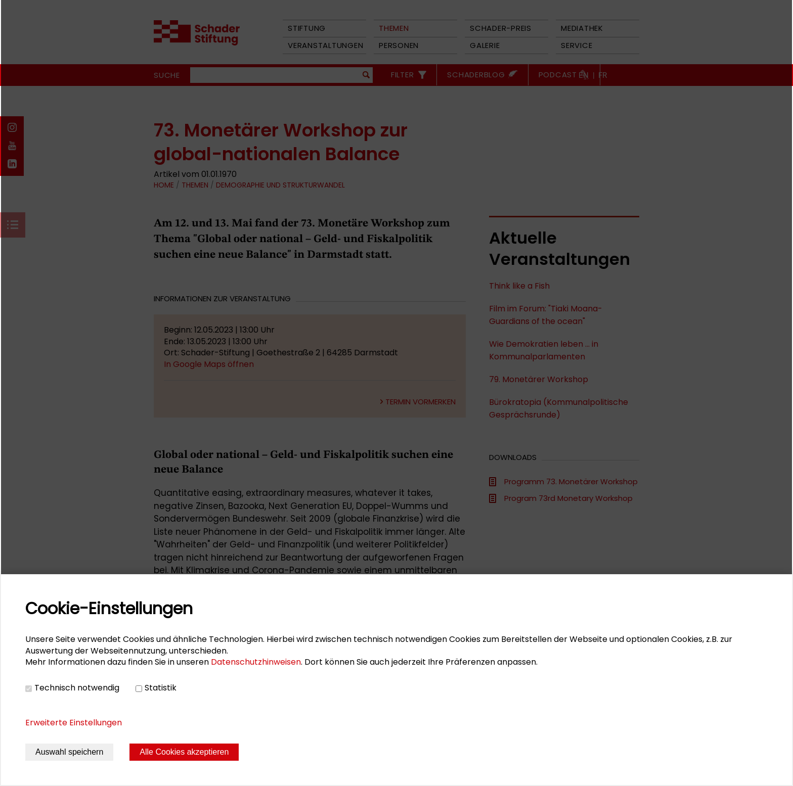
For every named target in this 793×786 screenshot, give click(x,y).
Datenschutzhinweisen (256, 662)
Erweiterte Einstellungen (73, 722)
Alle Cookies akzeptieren (184, 752)
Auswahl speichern (69, 752)
